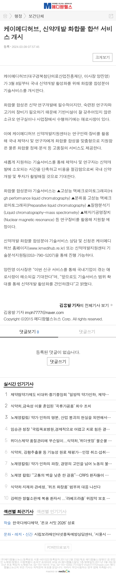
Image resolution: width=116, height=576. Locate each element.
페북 (8, 57)
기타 (36, 57)
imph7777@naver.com (44, 312)
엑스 (17, 57)
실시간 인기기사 (18, 384)
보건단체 (36, 16)
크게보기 (102, 57)
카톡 (27, 57)
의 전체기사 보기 (84, 305)
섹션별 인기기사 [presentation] (51, 511)
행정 (18, 16)
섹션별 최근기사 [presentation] (18, 511)
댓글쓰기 (87, 332)
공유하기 (111, 16)
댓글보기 (29, 332)
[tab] (18, 512)
